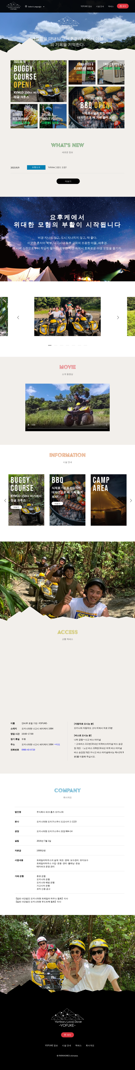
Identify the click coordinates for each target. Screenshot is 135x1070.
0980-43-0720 (28, 749)
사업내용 (19, 860)
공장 (17, 831)
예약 (124, 6)
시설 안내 (100, 6)
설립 (17, 840)
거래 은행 (19, 876)
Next (117, 317)
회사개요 (90, 1045)
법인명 (18, 811)
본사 (17, 821)
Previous (17, 317)
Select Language (36, 6)
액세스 (111, 6)
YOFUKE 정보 (86, 6)
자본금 (18, 850)
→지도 (57, 744)
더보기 (68, 181)
